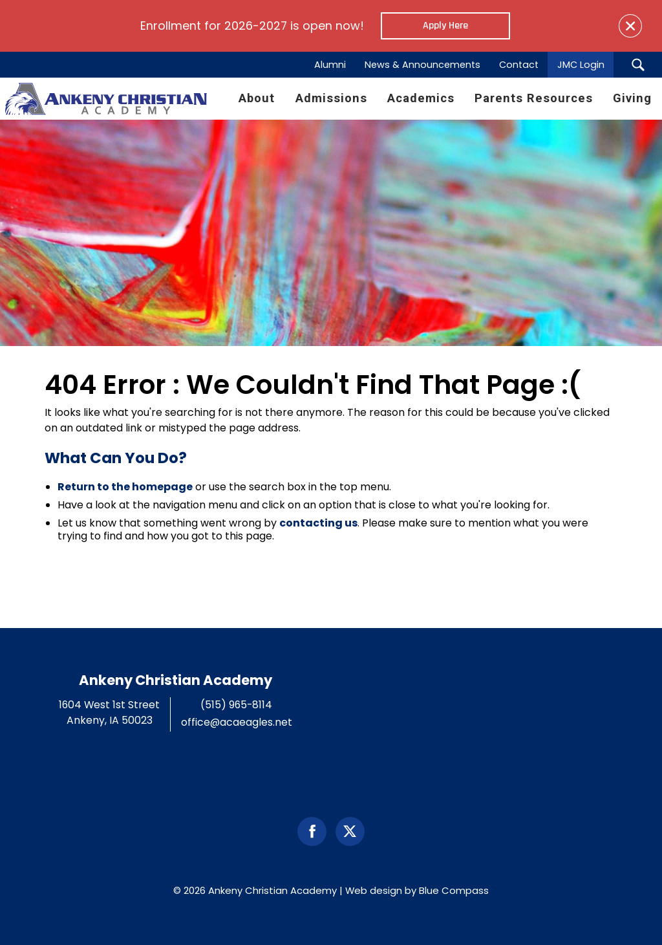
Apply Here (445, 25)
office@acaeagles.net (236, 722)
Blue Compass (454, 890)
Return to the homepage (125, 486)
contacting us (318, 523)
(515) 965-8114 (236, 704)
